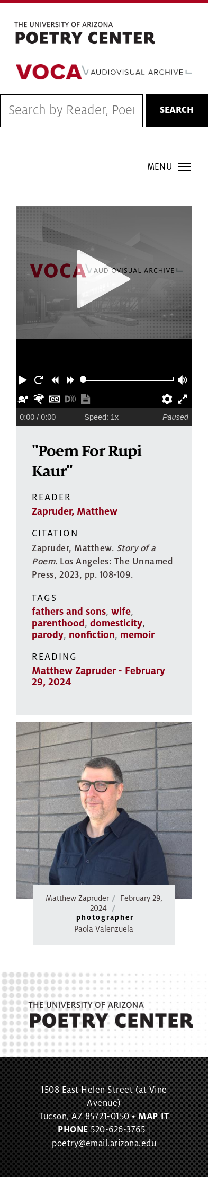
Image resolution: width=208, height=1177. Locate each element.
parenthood (58, 623)
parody (48, 635)
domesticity (116, 623)
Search (177, 110)
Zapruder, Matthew (74, 511)
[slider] (83, 379)
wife (121, 611)
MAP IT (153, 1116)
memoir (137, 635)
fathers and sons (69, 611)
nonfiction (92, 635)
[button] (23, 379)
